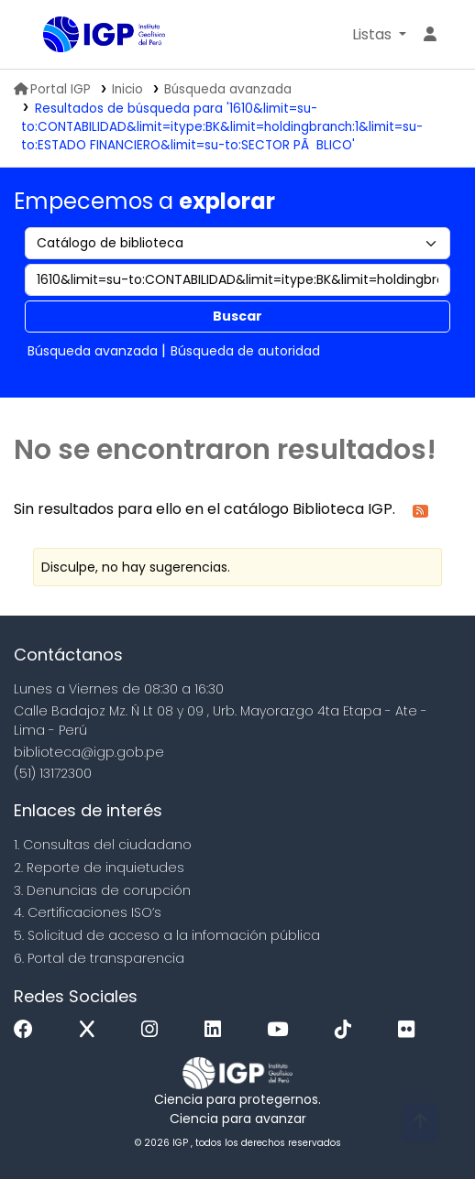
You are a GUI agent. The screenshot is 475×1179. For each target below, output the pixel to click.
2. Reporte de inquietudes (99, 867)
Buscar (237, 316)
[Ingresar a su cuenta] (430, 35)
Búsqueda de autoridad (245, 351)
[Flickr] (411, 1030)
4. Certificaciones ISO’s (87, 912)
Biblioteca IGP (49, 35)
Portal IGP (52, 89)
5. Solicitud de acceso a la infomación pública (167, 935)
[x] (92, 1030)
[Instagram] (154, 1030)
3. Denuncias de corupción (102, 890)
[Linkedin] (217, 1030)
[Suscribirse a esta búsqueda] (420, 510)
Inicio (127, 89)
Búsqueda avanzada (228, 89)
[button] (379, 35)
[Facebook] (28, 1030)
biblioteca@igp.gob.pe (89, 752)
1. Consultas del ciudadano (103, 844)
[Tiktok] (347, 1030)
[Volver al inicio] (420, 1122)
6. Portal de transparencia (99, 958)
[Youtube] (282, 1030)
